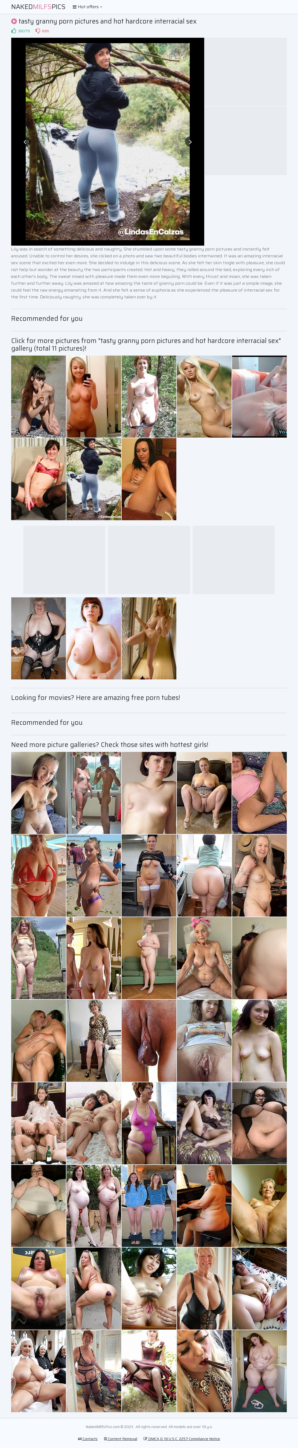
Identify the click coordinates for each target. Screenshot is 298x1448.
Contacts (88, 1439)
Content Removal (120, 1439)
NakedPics (38, 7)
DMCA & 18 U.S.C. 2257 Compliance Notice (182, 1439)
